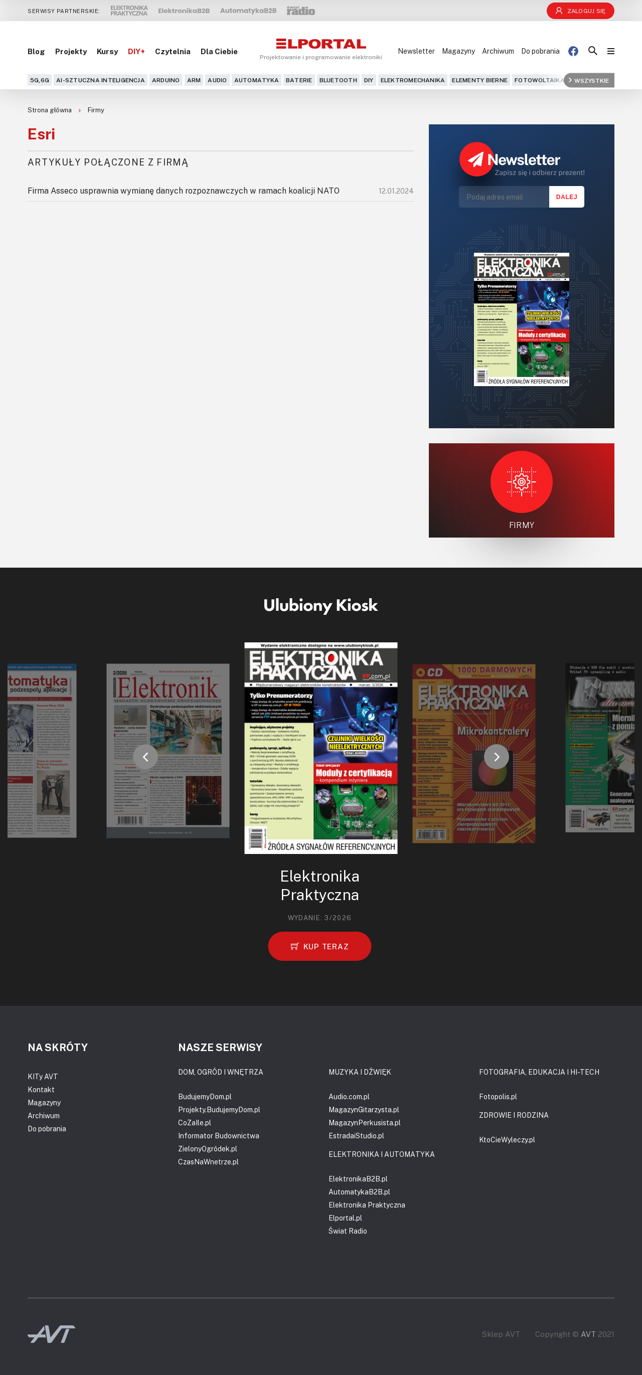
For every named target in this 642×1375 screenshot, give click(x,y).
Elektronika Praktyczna (367, 1204)
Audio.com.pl (349, 1096)
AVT (588, 1333)
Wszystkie (589, 80)
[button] (145, 756)
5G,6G (39, 80)
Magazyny (458, 51)
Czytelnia (173, 51)
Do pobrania (540, 51)
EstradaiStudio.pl (356, 1135)
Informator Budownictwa (218, 1135)
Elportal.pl (345, 1218)
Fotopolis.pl (498, 1096)
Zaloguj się (581, 11)
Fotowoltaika (540, 80)
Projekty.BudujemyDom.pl (219, 1109)
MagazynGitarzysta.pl (364, 1109)
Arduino (166, 80)
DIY (369, 80)
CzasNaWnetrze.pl (208, 1161)
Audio (217, 80)
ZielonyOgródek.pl (207, 1148)
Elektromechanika (413, 80)
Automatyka (256, 80)
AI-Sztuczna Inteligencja (100, 80)
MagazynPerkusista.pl (365, 1122)
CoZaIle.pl (194, 1122)
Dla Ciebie (219, 51)
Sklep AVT (501, 1334)
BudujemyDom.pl (205, 1096)
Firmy (96, 110)
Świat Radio (348, 1231)
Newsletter (416, 51)
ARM (194, 80)
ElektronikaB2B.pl (358, 1178)
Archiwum (498, 51)
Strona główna (50, 110)
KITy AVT (43, 1076)
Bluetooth (338, 80)
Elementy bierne (480, 80)
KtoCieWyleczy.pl (507, 1139)
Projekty (71, 51)
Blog (36, 51)
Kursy (107, 51)
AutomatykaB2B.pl (359, 1191)
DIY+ (136, 51)
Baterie (299, 80)
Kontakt (41, 1089)
